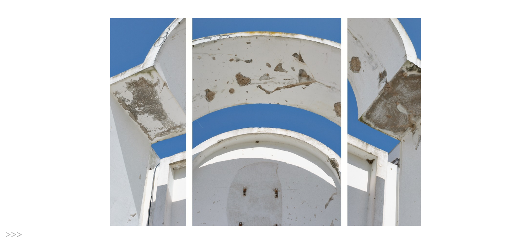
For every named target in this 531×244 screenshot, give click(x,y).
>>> (13, 234)
